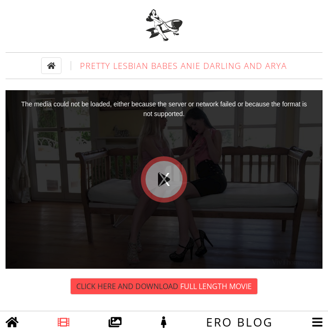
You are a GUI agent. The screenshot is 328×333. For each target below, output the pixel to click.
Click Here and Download (164, 286)
